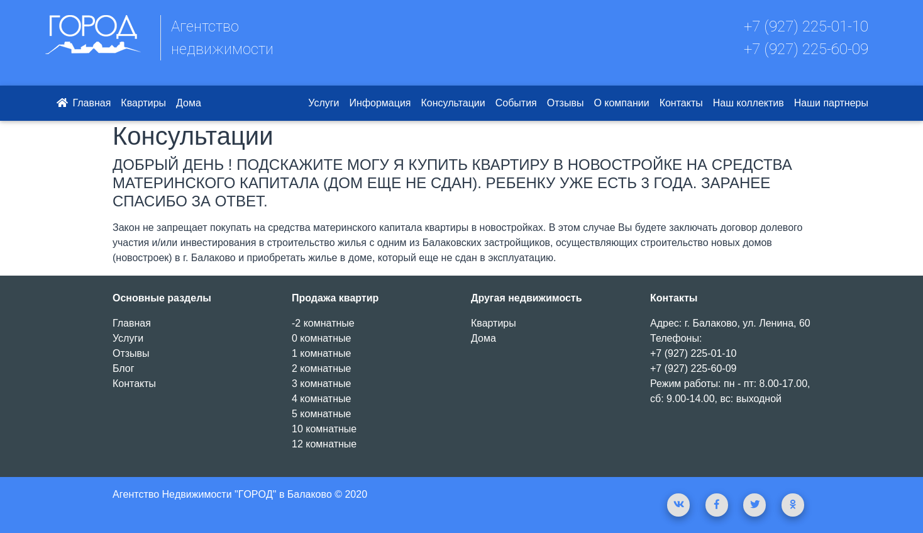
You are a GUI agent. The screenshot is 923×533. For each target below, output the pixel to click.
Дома (188, 103)
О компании (621, 103)
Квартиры (143, 103)
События (516, 103)
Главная (83, 103)
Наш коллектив (748, 103)
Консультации (453, 103)
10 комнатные (324, 429)
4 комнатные (321, 398)
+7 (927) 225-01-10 (806, 26)
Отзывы (565, 103)
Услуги (323, 103)
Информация (380, 103)
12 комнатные (324, 444)
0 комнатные (321, 338)
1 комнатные (321, 353)
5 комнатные (321, 413)
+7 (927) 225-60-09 (806, 49)
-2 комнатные (323, 323)
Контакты (681, 103)
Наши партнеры (831, 103)
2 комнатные (321, 368)
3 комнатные (321, 383)
